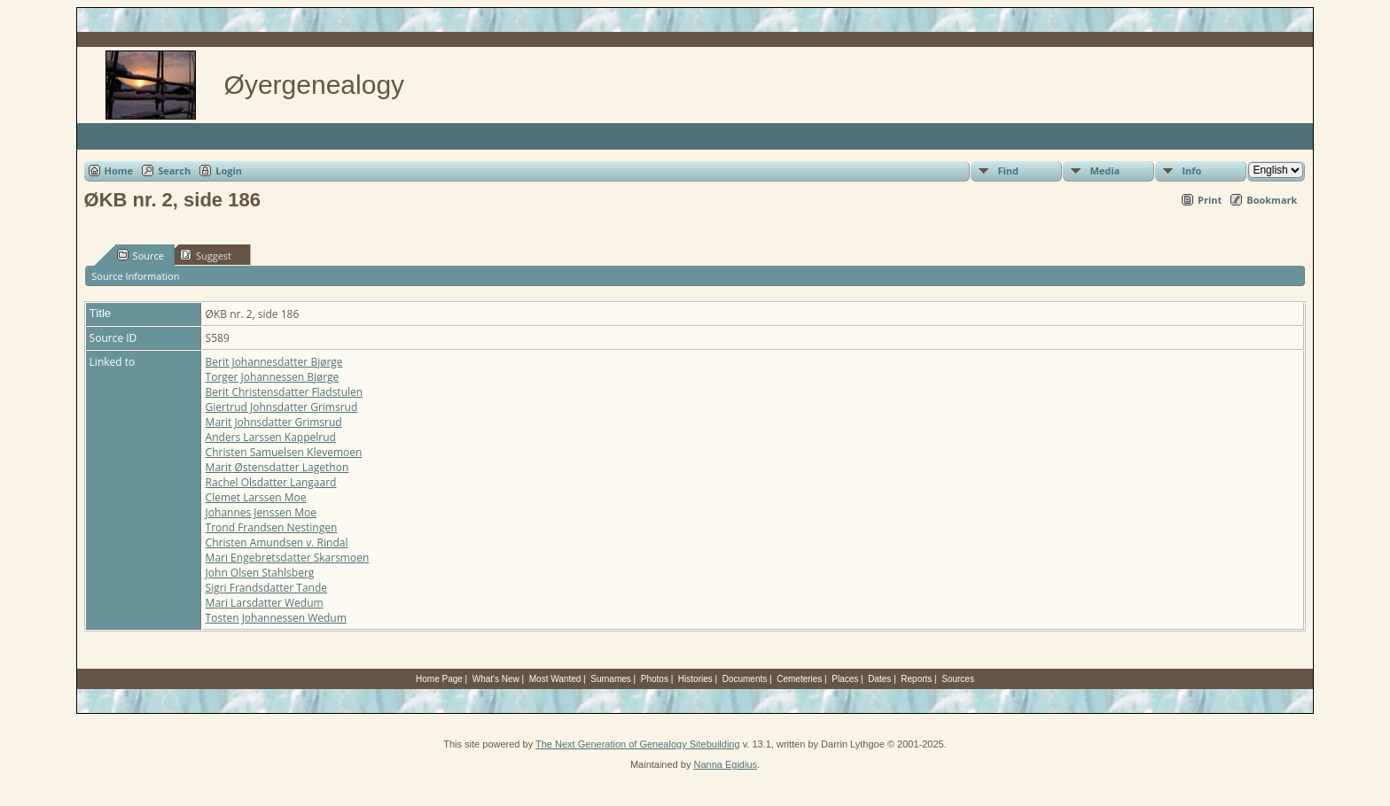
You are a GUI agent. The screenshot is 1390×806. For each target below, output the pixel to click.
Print (1210, 199)
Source (140, 255)
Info (1191, 170)
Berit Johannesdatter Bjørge (274, 361)
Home (119, 170)
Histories (695, 679)
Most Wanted (555, 679)
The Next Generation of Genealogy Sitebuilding (637, 744)
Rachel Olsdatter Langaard (271, 482)
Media (1104, 170)
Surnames (610, 679)
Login (228, 170)
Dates (879, 679)
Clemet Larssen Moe (256, 497)
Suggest (205, 255)
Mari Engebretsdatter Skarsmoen (288, 557)
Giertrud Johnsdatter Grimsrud (282, 407)
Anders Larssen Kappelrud (271, 437)
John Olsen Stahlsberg (260, 572)
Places (845, 679)
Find (1008, 170)
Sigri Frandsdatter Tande (266, 587)
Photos (654, 679)
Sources (957, 679)
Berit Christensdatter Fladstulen (284, 391)
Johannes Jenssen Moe (261, 512)
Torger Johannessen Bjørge (273, 376)
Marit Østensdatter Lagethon (277, 467)
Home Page (439, 679)
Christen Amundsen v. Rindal (277, 542)
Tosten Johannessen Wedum (276, 617)
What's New (495, 679)
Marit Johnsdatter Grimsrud (274, 422)
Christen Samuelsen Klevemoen (284, 452)
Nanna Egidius (725, 764)
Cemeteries (799, 679)
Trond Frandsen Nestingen (272, 527)
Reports (916, 679)
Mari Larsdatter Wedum (265, 602)
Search (174, 170)
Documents (745, 679)
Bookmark (1271, 199)
